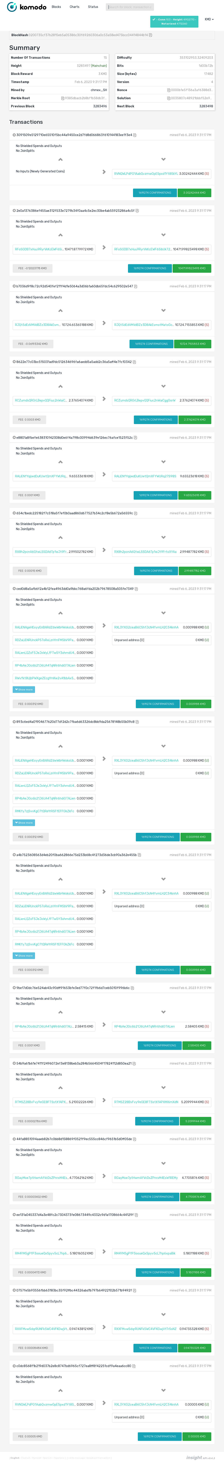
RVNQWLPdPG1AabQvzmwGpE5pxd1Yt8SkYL (146, 174)
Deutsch (25, 1458)
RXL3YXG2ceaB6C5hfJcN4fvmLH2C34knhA (146, 627)
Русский (36, 1458)
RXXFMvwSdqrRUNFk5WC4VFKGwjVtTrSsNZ (46, 1329)
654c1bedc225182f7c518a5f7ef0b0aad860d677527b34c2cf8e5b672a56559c (74, 513)
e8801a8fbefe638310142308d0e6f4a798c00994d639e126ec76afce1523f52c (74, 438)
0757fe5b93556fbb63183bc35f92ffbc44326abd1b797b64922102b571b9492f (74, 1290)
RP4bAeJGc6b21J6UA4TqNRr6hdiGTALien (45, 665)
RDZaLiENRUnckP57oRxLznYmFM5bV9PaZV (46, 640)
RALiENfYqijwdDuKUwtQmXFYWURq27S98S (46, 476)
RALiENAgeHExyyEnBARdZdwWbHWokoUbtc (46, 627)
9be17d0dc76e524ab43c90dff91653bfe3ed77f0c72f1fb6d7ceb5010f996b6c (73, 988)
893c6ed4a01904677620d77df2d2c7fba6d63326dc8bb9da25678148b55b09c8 (75, 722)
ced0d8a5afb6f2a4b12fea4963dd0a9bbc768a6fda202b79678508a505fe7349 (75, 589)
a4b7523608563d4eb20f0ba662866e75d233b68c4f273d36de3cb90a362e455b (76, 855)
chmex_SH (99, 90)
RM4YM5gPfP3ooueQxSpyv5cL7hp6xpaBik (45, 1253)
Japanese (58, 1458)
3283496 (100, 106)
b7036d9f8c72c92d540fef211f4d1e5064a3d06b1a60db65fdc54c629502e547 (74, 286)
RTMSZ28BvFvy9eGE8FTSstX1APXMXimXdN (47, 1102)
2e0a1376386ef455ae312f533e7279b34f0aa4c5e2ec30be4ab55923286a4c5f (75, 211)
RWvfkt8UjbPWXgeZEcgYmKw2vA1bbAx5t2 (46, 678)
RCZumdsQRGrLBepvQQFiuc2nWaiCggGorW (45, 400)
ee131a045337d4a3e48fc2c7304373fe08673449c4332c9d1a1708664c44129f (75, 1215)
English (15, 1458)
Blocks (56, 7)
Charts (74, 7)
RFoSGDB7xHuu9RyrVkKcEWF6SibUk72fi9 (45, 249)
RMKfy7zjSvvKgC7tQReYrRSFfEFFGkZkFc (44, 811)
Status (93, 7)
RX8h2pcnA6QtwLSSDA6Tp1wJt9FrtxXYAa (46, 552)
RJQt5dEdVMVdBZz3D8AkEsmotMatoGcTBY (47, 325)
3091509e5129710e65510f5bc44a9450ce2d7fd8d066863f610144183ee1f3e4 (74, 135)
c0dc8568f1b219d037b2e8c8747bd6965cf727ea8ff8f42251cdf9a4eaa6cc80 (73, 1366)
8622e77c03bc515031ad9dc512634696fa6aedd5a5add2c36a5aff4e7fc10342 (74, 362)
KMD (209, 19)
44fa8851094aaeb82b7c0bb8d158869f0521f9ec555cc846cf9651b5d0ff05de (74, 1139)
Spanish (47, 1458)
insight (200, 1457)
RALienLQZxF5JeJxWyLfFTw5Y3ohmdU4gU (46, 653)
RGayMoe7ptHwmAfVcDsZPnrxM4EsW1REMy (47, 1178)
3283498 (206, 106)
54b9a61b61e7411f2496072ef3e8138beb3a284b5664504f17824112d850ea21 (73, 1063)
